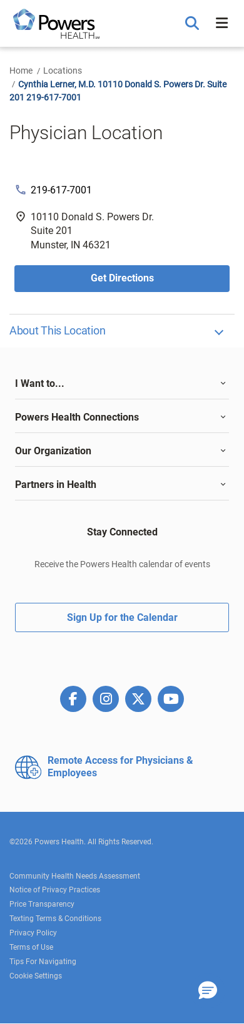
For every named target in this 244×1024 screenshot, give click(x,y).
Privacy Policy (33, 933)
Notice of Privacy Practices (54, 889)
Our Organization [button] (53, 451)
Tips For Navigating (42, 961)
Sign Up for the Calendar (122, 617)
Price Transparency (41, 904)
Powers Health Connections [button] (77, 417)
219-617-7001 (61, 190)
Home (21, 71)
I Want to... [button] (39, 383)
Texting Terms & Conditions (55, 918)
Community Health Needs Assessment (74, 876)
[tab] (122, 384)
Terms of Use (31, 947)
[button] (193, 23)
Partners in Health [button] (55, 484)
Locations (62, 71)
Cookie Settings (35, 976)
